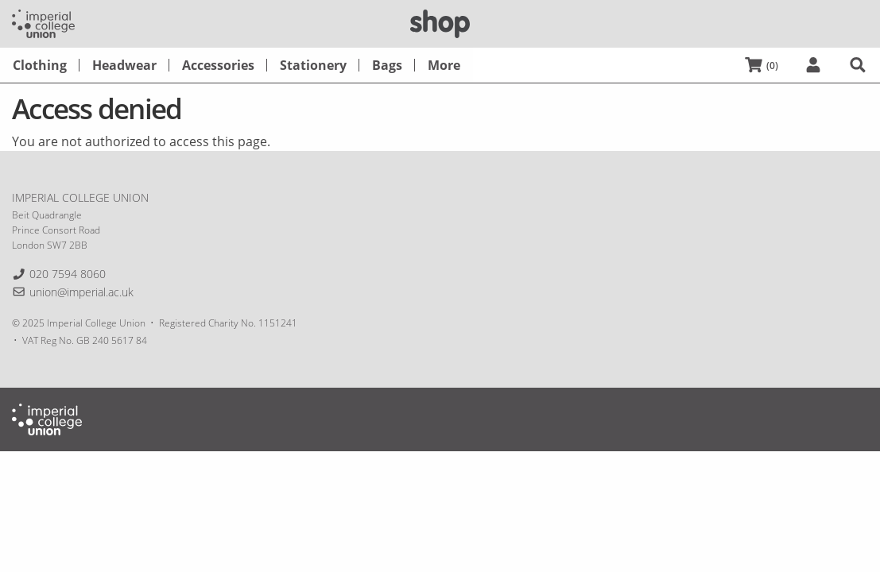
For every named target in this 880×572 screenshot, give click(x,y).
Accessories (218, 65)
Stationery (313, 65)
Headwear (124, 65)
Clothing (40, 65)
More (444, 65)
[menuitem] (39, 65)
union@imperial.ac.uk (81, 292)
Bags (387, 65)
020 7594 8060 (67, 273)
